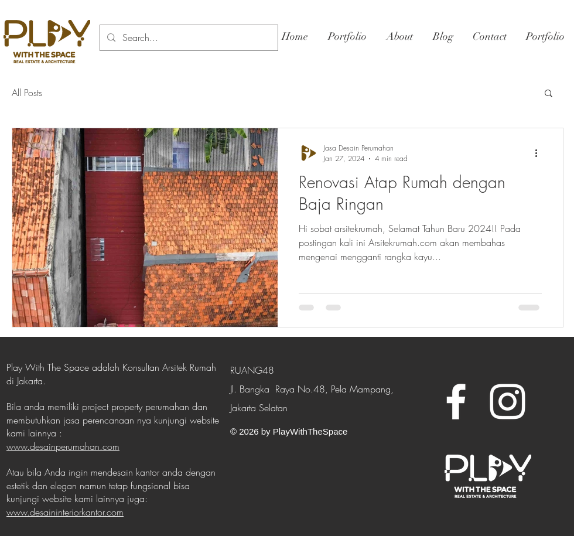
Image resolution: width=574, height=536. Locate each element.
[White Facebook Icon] (456, 401)
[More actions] (540, 153)
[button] (548, 94)
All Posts (27, 92)
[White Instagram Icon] (507, 401)
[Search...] (187, 37)
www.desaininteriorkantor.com (65, 512)
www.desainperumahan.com (62, 446)
